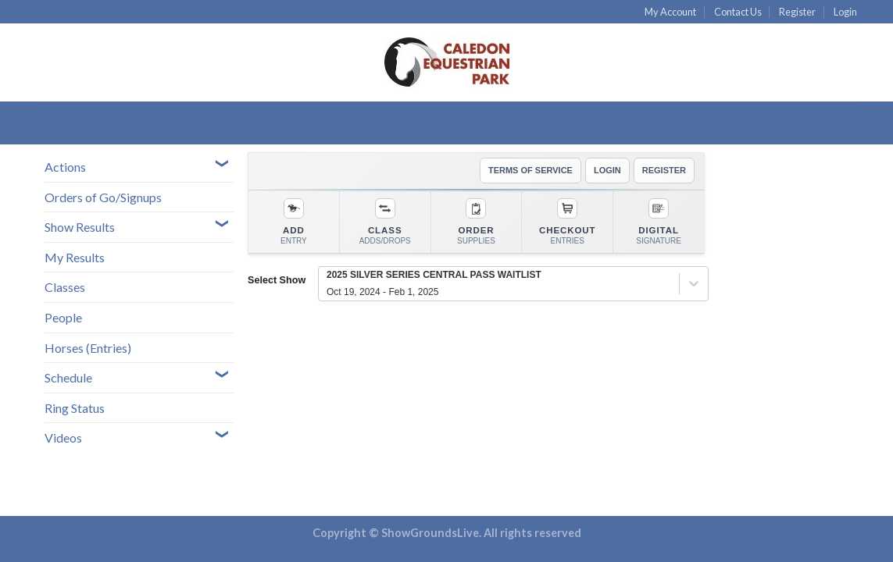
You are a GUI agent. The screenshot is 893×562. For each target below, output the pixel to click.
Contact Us (738, 11)
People (63, 317)
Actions (65, 166)
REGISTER (664, 170)
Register (797, 11)
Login (845, 11)
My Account (670, 11)
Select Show (276, 280)
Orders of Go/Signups (103, 197)
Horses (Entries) (88, 347)
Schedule (68, 377)
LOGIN (607, 170)
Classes (65, 286)
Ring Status (75, 407)
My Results (75, 257)
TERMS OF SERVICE (530, 170)
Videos (63, 437)
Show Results (80, 226)
